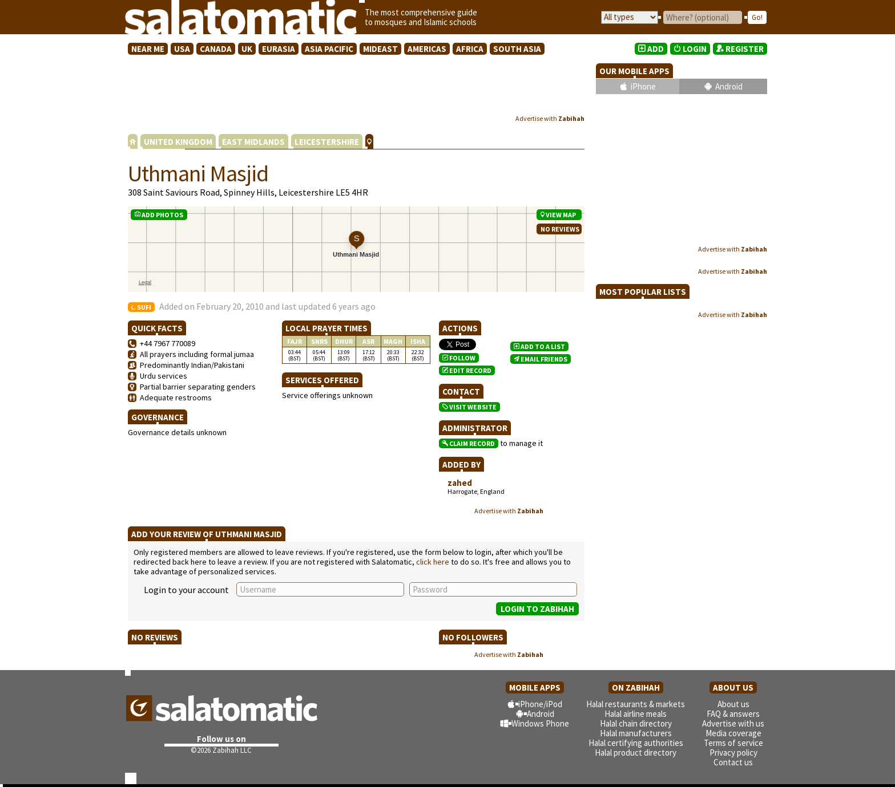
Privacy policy (733, 752)
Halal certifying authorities (635, 742)
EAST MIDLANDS (253, 141)
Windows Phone (540, 723)
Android (729, 86)
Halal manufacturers (636, 733)
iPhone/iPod (540, 704)
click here (432, 562)
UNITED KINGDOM (178, 141)
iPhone (643, 86)
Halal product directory (635, 752)
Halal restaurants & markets (635, 704)
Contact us (733, 762)
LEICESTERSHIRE (327, 141)
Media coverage (733, 733)
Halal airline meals (635, 713)
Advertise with (549, 118)
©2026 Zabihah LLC (221, 750)
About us (733, 704)
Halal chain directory (636, 723)
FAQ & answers (733, 713)
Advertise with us (733, 723)
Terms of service (733, 742)
